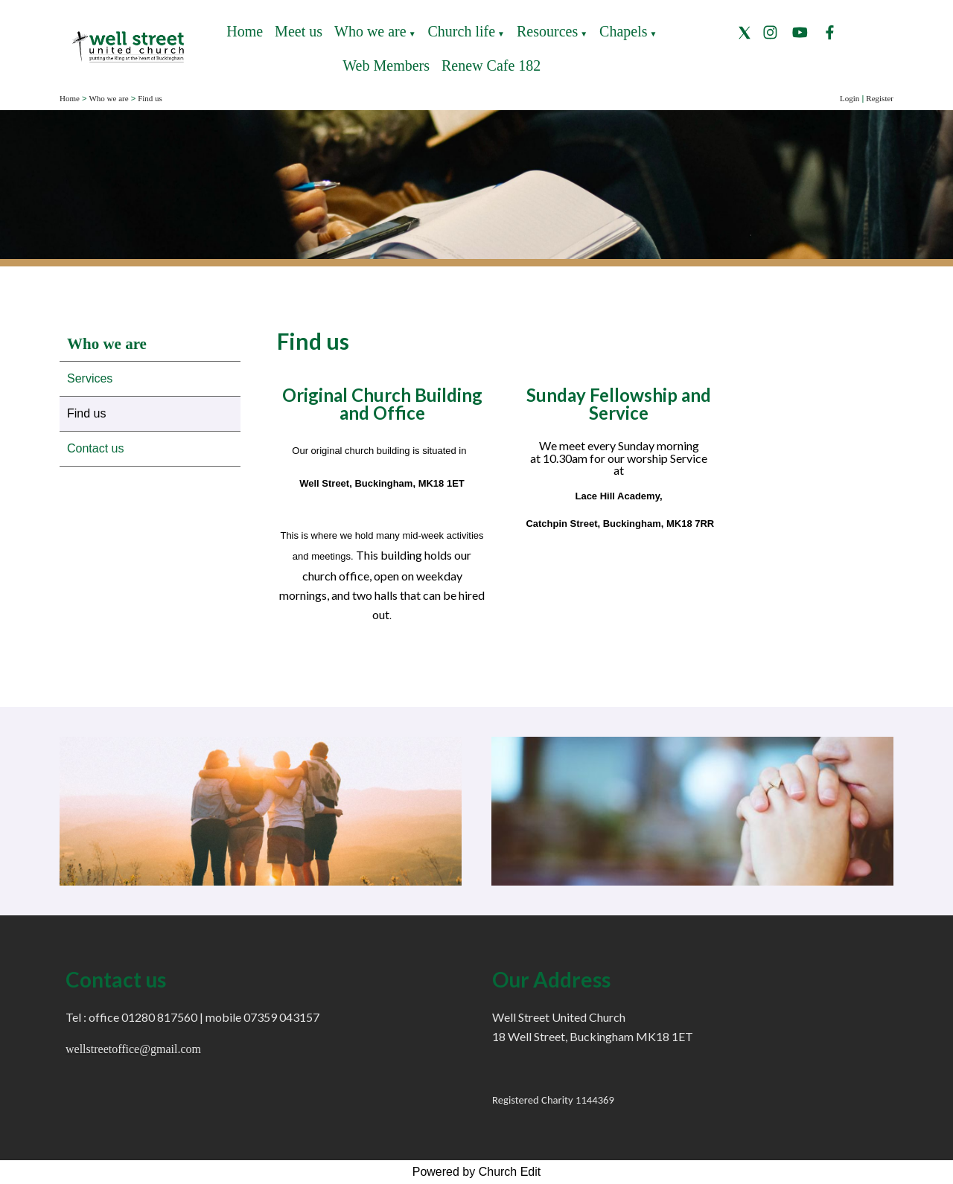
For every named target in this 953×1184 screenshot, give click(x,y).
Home (244, 31)
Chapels (623, 31)
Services (89, 378)
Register (879, 98)
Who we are (370, 31)
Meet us (298, 31)
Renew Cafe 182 (491, 65)
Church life (462, 31)
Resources (547, 31)
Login (849, 98)
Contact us (95, 448)
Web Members (386, 65)
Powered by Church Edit (476, 1171)
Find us (150, 98)
